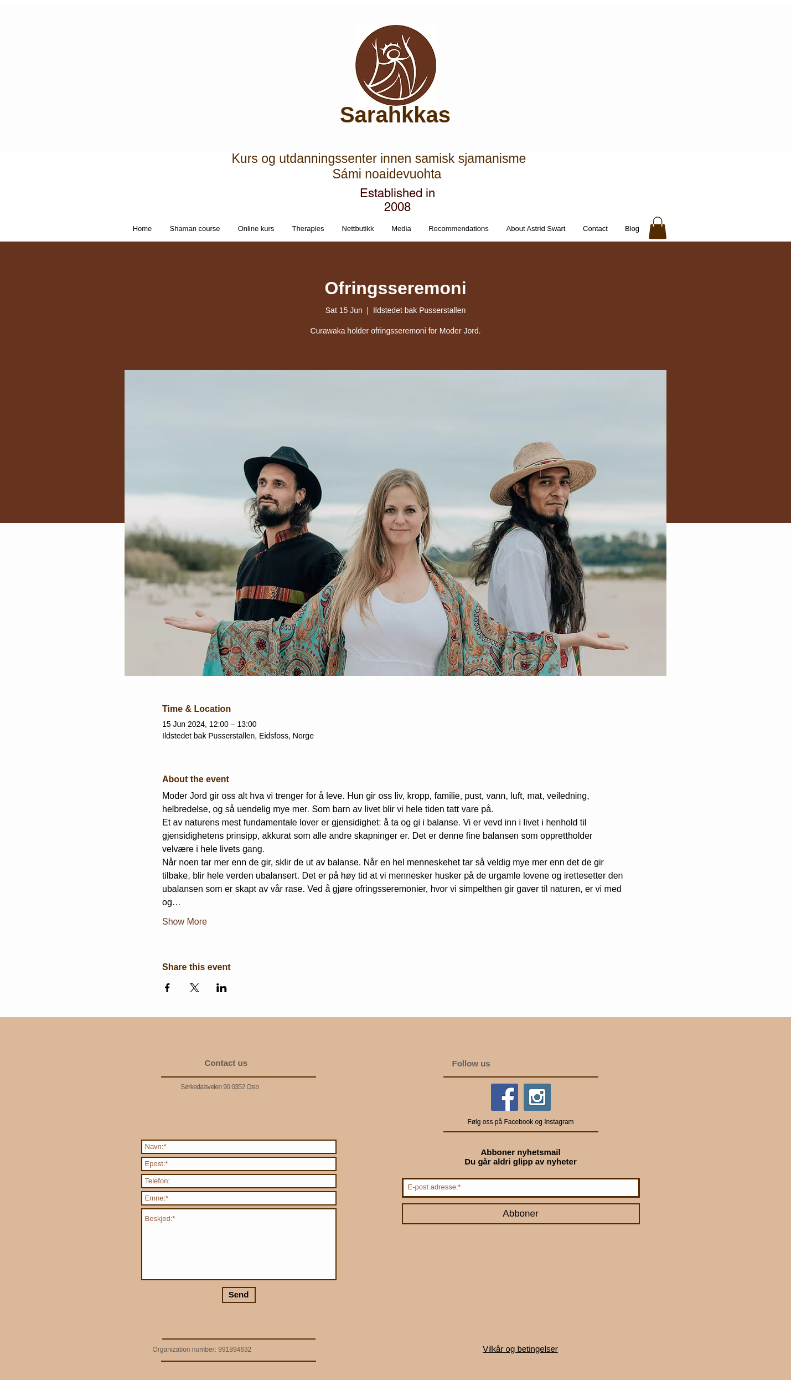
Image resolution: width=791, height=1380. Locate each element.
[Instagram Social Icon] (537, 1097)
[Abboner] (521, 1213)
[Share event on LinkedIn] (221, 987)
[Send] (239, 1295)
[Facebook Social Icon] (504, 1097)
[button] (358, 229)
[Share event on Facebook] (167, 987)
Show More (184, 921)
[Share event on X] (194, 987)
